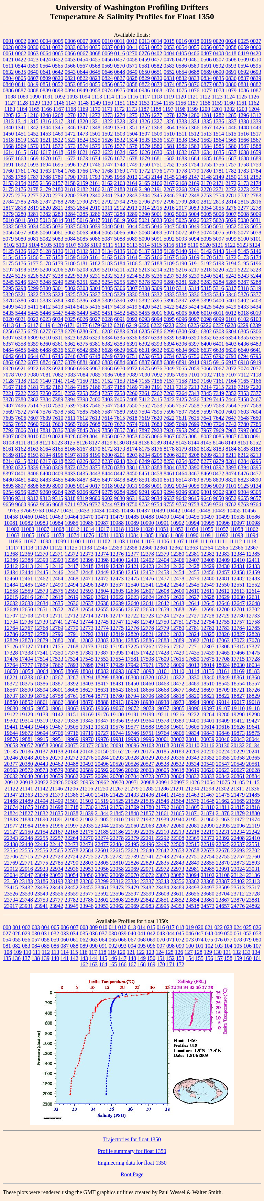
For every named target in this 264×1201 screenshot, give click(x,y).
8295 (255, 461)
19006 (207, 702)
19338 (71, 721)
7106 (218, 375)
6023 (45, 319)
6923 (45, 368)
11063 (12, 535)
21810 (207, 807)
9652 (231, 498)
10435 (113, 510)
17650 (192, 659)
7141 (57, 381)
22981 (192, 869)
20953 (87, 782)
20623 (223, 770)
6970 (119, 368)
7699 (193, 424)
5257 (132, 282)
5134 (107, 251)
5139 (169, 251)
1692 (20, 165)
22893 (253, 863)
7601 (231, 412)
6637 (206, 350)
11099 (59, 541)
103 (218, 946)
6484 (8, 350)
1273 (107, 115)
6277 (45, 331)
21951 (192, 819)
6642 (8, 356)
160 (247, 958)
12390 (41, 560)
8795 (206, 480)
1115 (121, 97)
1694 (45, 165)
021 (209, 927)
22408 (238, 838)
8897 (20, 486)
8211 (231, 455)
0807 (33, 78)
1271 (82, 115)
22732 (117, 856)
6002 (169, 313)
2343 (132, 195)
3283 (57, 214)
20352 (207, 758)
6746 (70, 356)
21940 (177, 819)
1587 (243, 146)
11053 (177, 529)
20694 (102, 776)
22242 (253, 832)
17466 (238, 653)
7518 (45, 405)
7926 (169, 430)
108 (8, 952)
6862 (8, 362)
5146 (255, 251)
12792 (87, 634)
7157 (169, 381)
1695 (57, 165)
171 (170, 964)
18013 (192, 665)
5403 (255, 300)
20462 (56, 764)
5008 (243, 214)
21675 (26, 807)
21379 (56, 795)
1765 (70, 171)
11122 (56, 548)
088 (74, 946)
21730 (87, 807)
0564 (45, 66)
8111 (20, 443)
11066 (42, 535)
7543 (82, 405)
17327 (253, 646)
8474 (231, 473)
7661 (45, 424)
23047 (26, 875)
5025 (181, 220)
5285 (231, 282)
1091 (47, 97)
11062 (251, 529)
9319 (82, 498)
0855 (94, 84)
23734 (11, 900)
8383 (156, 467)
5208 (82, 270)
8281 (231, 461)
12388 (26, 560)
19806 (177, 733)
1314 (20, 121)
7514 (33, 405)
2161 (94, 183)
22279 (132, 838)
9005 (70, 486)
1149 (95, 103)
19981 (117, 739)
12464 (56, 578)
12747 (117, 622)
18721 (238, 690)
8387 (181, 467)
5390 (119, 300)
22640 (147, 850)
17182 (102, 646)
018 (180, 927)
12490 (56, 585)
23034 (11, 875)
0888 (33, 90)
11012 (72, 529)
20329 (147, 758)
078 (238, 940)
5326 (82, 294)
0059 (243, 47)
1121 (192, 97)
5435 (8, 313)
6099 (218, 319)
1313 (8, 121)
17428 (162, 653)
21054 (208, 782)
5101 (255, 239)
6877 (57, 362)
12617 (41, 597)
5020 (132, 220)
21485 (253, 795)
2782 (243, 195)
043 (161, 933)
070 (161, 940)
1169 (82, 109)
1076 (193, 90)
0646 (107, 72)
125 (169, 952)
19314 (26, 721)
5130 (57, 251)
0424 (45, 59)
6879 (70, 362)
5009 (255, 214)
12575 (56, 591)
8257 (193, 461)
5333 (169, 294)
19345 (87, 721)
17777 (26, 665)
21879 (238, 813)
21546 (162, 801)
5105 (46, 245)
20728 (162, 776)
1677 (119, 158)
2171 (218, 183)
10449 (219, 510)
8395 (255, 467)
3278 (255, 208)
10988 (117, 523)
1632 (181, 152)
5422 (169, 307)
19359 (132, 721)
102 (209, 946)
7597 (181, 412)
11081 (102, 535)
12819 (117, 634)
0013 (144, 41)
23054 (71, 875)
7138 (20, 381)
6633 (169, 350)
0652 (169, 72)
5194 (231, 263)
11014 (87, 529)
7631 (181, 418)
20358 (238, 758)
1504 (132, 134)
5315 (206, 288)
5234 (132, 276)
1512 (193, 134)
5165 (144, 257)
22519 (207, 844)
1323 (119, 121)
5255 (119, 282)
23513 (238, 887)
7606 (20, 418)
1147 (71, 103)
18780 (117, 696)
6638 (218, 350)
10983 (41, 523)
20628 (253, 770)
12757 (238, 622)
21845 (117, 813)
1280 (193, 115)
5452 (119, 313)
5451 (107, 313)
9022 (119, 486)
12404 (162, 560)
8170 (94, 449)
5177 (33, 263)
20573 (41, 770)
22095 (223, 826)
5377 (255, 294)
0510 (255, 59)
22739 (132, 856)
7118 (255, 375)
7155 (144, 381)
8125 (69, 443)
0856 (107, 84)
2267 (169, 189)
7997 (243, 430)
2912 (119, 208)
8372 (70, 467)
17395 (117, 653)
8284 (243, 461)
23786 (87, 900)
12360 (146, 548)
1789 (57, 177)
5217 (193, 270)
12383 (223, 554)
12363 (191, 548)
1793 (94, 177)
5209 (94, 270)
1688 (243, 158)
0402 (156, 53)
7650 (255, 418)
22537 (238, 844)
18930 (147, 702)
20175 (147, 751)
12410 (238, 560)
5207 (70, 270)
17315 (238, 646)
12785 (253, 628)
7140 (45, 381)
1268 (57, 115)
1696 (70, 165)
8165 (57, 449)
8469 (206, 473)
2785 (20, 202)
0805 (20, 78)
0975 (119, 90)
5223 (255, 270)
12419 (102, 566)
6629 (119, 350)
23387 (223, 881)
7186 (94, 387)
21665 (238, 801)
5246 (20, 282)
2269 (193, 189)
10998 (253, 523)
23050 (56, 875)
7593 (132, 412)
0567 (82, 66)
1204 (254, 109)
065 (113, 940)
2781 (231, 195)
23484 (162, 887)
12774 (102, 628)
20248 (26, 758)
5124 (254, 245)
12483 (253, 578)
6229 (243, 325)
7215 (218, 387)
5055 (255, 226)
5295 (8, 288)
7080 (33, 375)
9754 (156, 504)
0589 (193, 66)
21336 (253, 789)
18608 (71, 690)
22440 (26, 844)
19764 (162, 733)
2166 (156, 183)
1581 (169, 146)
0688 (193, 72)
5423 (181, 307)
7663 (57, 424)
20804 (177, 776)
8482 (33, 480)
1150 (107, 103)
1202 (229, 109)
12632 (11, 603)
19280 (223, 714)
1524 (82, 140)
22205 (147, 832)
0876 (193, 84)
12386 (11, 560)
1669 (33, 158)
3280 (20, 214)
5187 (144, 263)
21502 (87, 801)
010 (103, 927)
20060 (57, 745)
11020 (147, 529)
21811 (222, 807)
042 (151, 933)
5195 (243, 263)
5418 (119, 307)
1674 (94, 158)
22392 (223, 838)
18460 (147, 683)
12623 (132, 597)
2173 (243, 183)
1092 (59, 97)
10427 (52, 510)
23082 (177, 875)
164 (103, 964)
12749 (147, 622)
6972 (132, 368)
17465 (223, 653)
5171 (218, 257)
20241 (253, 751)
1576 (107, 146)
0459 (144, 59)
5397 (181, 300)
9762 (231, 504)
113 (55, 952)
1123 (217, 97)
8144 (193, 443)
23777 (56, 900)
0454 (82, 59)
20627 (238, 770)
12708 (26, 616)
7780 (243, 424)
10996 (223, 523)
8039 (82, 436)
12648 (253, 603)
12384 (238, 554)
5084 (70, 239)
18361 (238, 677)
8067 (169, 436)
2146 (181, 177)
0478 (169, 59)
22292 (162, 838)
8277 (206, 461)
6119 (45, 325)
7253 (82, 393)
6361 (57, 344)
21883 (11, 819)
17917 (102, 665)
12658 (147, 609)
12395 (71, 560)
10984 (56, 523)
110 (27, 952)
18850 (11, 702)
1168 (70, 109)
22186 (117, 832)
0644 (82, 72)
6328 (82, 337)
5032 (8, 226)
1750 (144, 165)
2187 (107, 189)
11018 (117, 529)
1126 (253, 97)
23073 (162, 875)
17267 (177, 646)
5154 (8, 257)
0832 (181, 78)
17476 (11, 659)
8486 (70, 480)
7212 (181, 387)
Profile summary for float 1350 (132, 1151)
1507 (144, 134)
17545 (87, 659)
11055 (206, 529)
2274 (255, 189)
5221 (231, 270)
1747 (107, 165)
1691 (8, 165)
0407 (206, 53)
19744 (117, 733)
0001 (8, 41)
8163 (33, 449)
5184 (119, 263)
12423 (147, 566)
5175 (8, 263)
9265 (70, 492)
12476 (147, 578)
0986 (144, 90)
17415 (132, 653)
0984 (132, 90)
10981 (11, 523)
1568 (8, 146)
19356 (117, 721)
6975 (144, 368)
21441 (162, 795)
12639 (117, 603)
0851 (45, 84)
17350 (56, 653)
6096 (181, 319)
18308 (132, 677)
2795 (132, 202)
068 (142, 940)
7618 (132, 418)
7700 (206, 424)
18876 (87, 702)
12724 (162, 616)
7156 (156, 381)
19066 (102, 708)
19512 (87, 727)
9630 (119, 498)
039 (122, 933)
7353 (243, 393)
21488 (11, 801)
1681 (156, 158)
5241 (218, 276)
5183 (107, 263)
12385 (253, 554)
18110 (177, 671)
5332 (156, 294)
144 (93, 958)
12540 (132, 585)
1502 (107, 134)
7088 (119, 375)
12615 (11, 597)
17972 (162, 665)
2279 (57, 195)
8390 (193, 467)
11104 (133, 541)
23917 (11, 906)
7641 (206, 418)
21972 (238, 819)
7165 (243, 381)
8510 (156, 480)
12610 (192, 591)
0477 (156, 59)
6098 (206, 319)
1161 (241, 103)
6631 (144, 350)
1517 (255, 134)
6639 (231, 350)
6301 (193, 331)
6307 (8, 337)
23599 (147, 894)
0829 (144, 78)
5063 (82, 232)
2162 (107, 183)
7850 (107, 430)
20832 (192, 776)
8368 (45, 467)
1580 (156, 146)
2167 (169, 183)
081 (7, 946)
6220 (144, 325)
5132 (82, 251)
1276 (144, 115)
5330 (132, 294)
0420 (255, 53)
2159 (82, 183)
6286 (156, 331)
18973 (177, 702)
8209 (206, 455)
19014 (223, 702)
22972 (162, 869)
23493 (192, 887)
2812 (206, 202)
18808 (162, 696)
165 (113, 964)
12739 (41, 622)
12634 (41, 603)
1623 (107, 152)
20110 (192, 745)
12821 (147, 634)
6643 (20, 356)
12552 (253, 585)
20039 (207, 739)
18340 (207, 677)
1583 (193, 146)
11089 (177, 535)
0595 (255, 66)
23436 (41, 887)
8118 (33, 443)
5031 (255, 220)
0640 (33, 72)
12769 (56, 628)
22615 (117, 850)
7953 (181, 430)
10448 (203, 510)
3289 (132, 214)
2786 (33, 202)
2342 (119, 195)
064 (103, 940)
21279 (132, 789)
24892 (253, 906)
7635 (193, 418)
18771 (102, 696)
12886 (147, 640)
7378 (8, 399)
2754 (218, 195)
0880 (231, 84)
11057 (221, 529)
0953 (94, 90)
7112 (243, 375)
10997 (238, 523)
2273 (243, 189)
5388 (94, 300)
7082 (58, 375)
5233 (119, 276)
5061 (57, 232)
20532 (177, 764)
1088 (10, 97)
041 (142, 933)
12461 (26, 578)
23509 (223, 887)
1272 (94, 115)
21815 (238, 807)
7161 (218, 381)
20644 (41, 776)
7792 (8, 430)
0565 (57, 66)
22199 (132, 832)
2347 (181, 195)
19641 (253, 727)
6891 (181, 362)
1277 (156, 115)
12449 (102, 572)
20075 (72, 745)
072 (180, 940)
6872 (20, 362)
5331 (144, 294)
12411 (253, 560)
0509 (243, 59)
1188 (156, 109)
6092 (132, 319)
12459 (253, 572)
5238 (181, 276)
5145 (243, 251)
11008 (57, 529)
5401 (231, 300)
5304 (94, 288)
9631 (132, 498)
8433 (70, 473)
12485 (26, 585)
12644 (192, 603)
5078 (255, 232)
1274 (119, 115)
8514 (181, 480)
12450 (117, 572)
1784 (255, 171)
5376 (243, 294)
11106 (162, 541)
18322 (177, 677)
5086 (94, 239)
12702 (253, 609)
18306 (117, 677)
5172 (231, 257)
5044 (132, 226)
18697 (207, 690)
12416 (56, 566)
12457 (223, 572)
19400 (192, 721)
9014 (82, 486)
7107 (231, 375)
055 (16, 940)
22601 (102, 850)
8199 (94, 455)
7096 (181, 375)
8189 (8, 455)
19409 (223, 721)
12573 (41, 591)
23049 (41, 875)
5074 (206, 232)
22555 (26, 850)
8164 (45, 449)
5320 (8, 294)
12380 (177, 554)
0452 (57, 59)
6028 (107, 319)
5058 (33, 232)
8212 (243, 455)
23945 (71, 906)
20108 (162, 745)
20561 (253, 764)
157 (218, 958)
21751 (102, 807)
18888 (102, 702)
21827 (26, 813)
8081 (193, 436)
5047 (169, 226)
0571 (132, 66)
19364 (147, 721)
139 (45, 958)
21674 (11, 807)
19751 (147, 733)
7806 (20, 430)
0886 (8, 90)
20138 (56, 751)
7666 (82, 424)
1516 (243, 134)
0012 (132, 41)
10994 (192, 523)
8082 (206, 436)
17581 (132, 659)
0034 (82, 47)
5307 (132, 288)
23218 (71, 881)
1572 (57, 146)
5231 (94, 276)
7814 (33, 430)
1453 (45, 134)
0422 (20, 59)
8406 (33, 473)
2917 (181, 208)
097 (161, 946)
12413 (26, 566)
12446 (56, 572)
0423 (33, 59)
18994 (192, 702)
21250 (101, 789)
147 (122, 958)
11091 (206, 535)
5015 (70, 220)
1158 (205, 103)
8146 (218, 443)
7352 (231, 393)
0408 (218, 53)
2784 (8, 202)
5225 (20, 276)
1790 (70, 177)
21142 (41, 789)
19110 (238, 708)
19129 (26, 714)
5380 (20, 300)
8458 (156, 473)
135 (7, 958)
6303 (218, 331)
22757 (238, 856)
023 (228, 927)
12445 (41, 572)
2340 (94, 195)
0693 (255, 72)
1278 (169, 115)
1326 (144, 121)
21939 (162, 819)
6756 (193, 356)
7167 (8, 387)
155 (199, 958)
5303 (82, 288)
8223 (70, 461)
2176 (20, 189)
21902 (87, 819)
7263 (169, 393)
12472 (102, 578)
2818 (20, 208)
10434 (97, 510)
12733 (253, 616)
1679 (144, 158)
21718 (71, 807)
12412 (11, 566)
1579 (144, 146)
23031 (253, 869)
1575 (94, 146)
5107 (71, 245)
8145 (205, 443)
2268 (181, 189)
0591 (206, 66)
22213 (177, 832)
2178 (33, 189)
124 (160, 952)
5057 (20, 232)
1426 (218, 127)
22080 (177, 826)
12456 (207, 572)
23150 (11, 881)
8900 (57, 486)
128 (198, 952)
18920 (132, 702)
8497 (107, 480)
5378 (8, 300)
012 (122, 927)
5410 (20, 307)
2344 (144, 195)
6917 (231, 362)
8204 (144, 455)
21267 (116, 789)
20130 (222, 745)
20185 (162, 751)
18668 (162, 690)
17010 (207, 640)
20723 (147, 776)
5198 (20, 270)
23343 (162, 881)
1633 (193, 152)
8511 (169, 480)
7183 (57, 387)
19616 (223, 727)
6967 (94, 368)
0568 (94, 66)
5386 (82, 300)
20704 (132, 776)
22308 (177, 838)
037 (103, 933)
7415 (156, 399)
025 (247, 927)
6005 (181, 313)
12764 (11, 628)
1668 (20, 158)
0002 (20, 41)
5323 (45, 294)
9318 (70, 498)
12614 (253, 591)
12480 (207, 578)
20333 (162, 758)
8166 (70, 449)
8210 (218, 455)
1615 (20, 152)
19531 (102, 727)
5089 (132, 239)
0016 (181, 41)
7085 (95, 375)
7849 (94, 430)
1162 (253, 103)
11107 (177, 541)
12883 (102, 640)
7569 (8, 412)
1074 (169, 90)
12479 (192, 578)
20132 (237, 745)
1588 (255, 146)
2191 (156, 189)
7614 (107, 418)
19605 (192, 727)
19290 (238, 714)
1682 (169, 158)
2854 (82, 208)
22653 (177, 850)
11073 (57, 535)
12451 (132, 572)
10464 (71, 517)
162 (84, 964)
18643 (117, 690)
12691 (192, 609)
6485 (20, 350)
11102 (103, 541)
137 (26, 958)
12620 (87, 597)
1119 (168, 97)
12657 (132, 609)
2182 (82, 189)
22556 (41, 850)
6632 (156, 350)
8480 (8, 480)
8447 (119, 473)
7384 (45, 399)
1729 (82, 165)
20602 (132, 770)
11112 (235, 541)
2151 (243, 177)
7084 (82, 375)
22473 (71, 844)
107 (257, 946)
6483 (255, 344)
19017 (238, 702)
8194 (45, 455)
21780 (147, 807)
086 (55, 946)
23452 (71, 887)
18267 (56, 677)
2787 (45, 202)
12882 (87, 640)
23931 (26, 906)
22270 (87, 838)
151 (161, 958)
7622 (169, 418)
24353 (177, 906)
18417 (102, 683)
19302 (11, 721)
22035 (87, 826)
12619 (71, 597)
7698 (181, 424)
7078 (8, 375)
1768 (107, 171)
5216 (181, 270)
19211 (162, 714)
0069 (107, 53)
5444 (20, 313)
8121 (45, 443)
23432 (26, 887)
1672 (70, 158)
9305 (255, 492)
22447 (56, 844)
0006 (70, 41)
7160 (206, 381)
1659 (255, 152)
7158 (181, 381)
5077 (243, 232)
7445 (218, 399)
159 (238, 958)
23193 (56, 881)
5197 (8, 270)
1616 (33, 152)
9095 (193, 486)
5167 (169, 257)
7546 (94, 405)
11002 (12, 529)
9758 (193, 504)
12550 (223, 585)
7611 (70, 418)
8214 (8, 461)
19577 (132, 727)
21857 (147, 813)
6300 (181, 331)
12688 (177, 609)
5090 (144, 239)
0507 (218, 59)
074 (199, 940)
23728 (253, 894)
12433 (253, 566)
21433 (132, 795)
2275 (8, 195)
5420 (144, 307)
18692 (192, 690)
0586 (181, 66)
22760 (253, 856)
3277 (243, 208)
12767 (26, 628)
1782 (231, 171)
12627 (192, 597)
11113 (249, 541)
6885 (132, 362)
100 (190, 946)
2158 (70, 183)
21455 (177, 795)
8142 (168, 443)
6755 (181, 356)
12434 (11, 572)
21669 (253, 801)
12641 (147, 603)
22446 (41, 844)
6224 (181, 325)
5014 (57, 220)
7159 (193, 381)
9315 (57, 498)
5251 (82, 282)
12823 (177, 634)
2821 (57, 208)
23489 (177, 887)
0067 (82, 53)
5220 (218, 270)
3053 (193, 208)
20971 (132, 782)
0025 (243, 41)
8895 (8, 486)
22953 (87, 869)
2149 (218, 177)
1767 (94, 171)
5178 (45, 263)
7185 (82, 387)
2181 (70, 189)
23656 (192, 894)
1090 (35, 97)
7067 (218, 368)
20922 (41, 782)
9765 (13, 510)
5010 (8, 220)
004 (45, 927)
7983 (231, 430)
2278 (45, 195)
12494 (71, 585)
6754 (169, 356)
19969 (71, 739)
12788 (41, 634)
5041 (119, 226)
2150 (231, 177)
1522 (57, 140)
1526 (107, 140)
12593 (87, 591)
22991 (223, 869)
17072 (238, 640)
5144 (231, 251)
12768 (41, 628)
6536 (57, 350)
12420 (117, 566)
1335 (206, 121)
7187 (107, 387)
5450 (94, 313)
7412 (144, 399)
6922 (33, 368)
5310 (169, 288)
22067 (162, 826)
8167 (82, 449)
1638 (243, 152)
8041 (94, 436)
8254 (181, 461)
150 (151, 958)
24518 (192, 906)
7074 (243, 368)
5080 (20, 239)
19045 (26, 708)
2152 (255, 177)
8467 (193, 473)
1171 (107, 109)
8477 (255, 473)
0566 (70, 66)
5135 (119, 251)
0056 (206, 47)
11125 (70, 548)
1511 (181, 134)
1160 (229, 103)
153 (180, 958)
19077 (162, 708)
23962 (117, 906)
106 (247, 946)
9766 (26, 510)
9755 (169, 504)
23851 (162, 900)
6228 (230, 325)
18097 (132, 671)
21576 (192, 801)
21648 (207, 801)
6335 (119, 337)
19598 (162, 727)
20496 (102, 764)
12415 (41, 566)
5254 (107, 282)
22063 (147, 826)
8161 (8, 449)
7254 (94, 393)
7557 (181, 405)
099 (180, 946)
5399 (206, 300)
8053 (132, 436)
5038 (82, 226)
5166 (156, 257)
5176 (20, 263)
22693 (238, 850)
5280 (169, 282)
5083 (57, 239)
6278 (57, 331)
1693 (33, 165)
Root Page (132, 1174)
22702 (253, 850)
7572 (20, 412)
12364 (206, 548)
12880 (56, 640)
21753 (117, 807)
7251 (57, 393)
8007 (8, 436)
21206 (71, 789)
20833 (207, 776)
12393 (56, 560)
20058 (41, 745)
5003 (181, 214)
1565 (231, 140)
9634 (156, 498)
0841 (20, 84)
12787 (26, 634)
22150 (26, 832)
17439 (207, 653)
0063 (33, 53)
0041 (132, 47)
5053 (243, 226)
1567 (255, 140)
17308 (223, 646)
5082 (45, 239)
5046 (156, 226)
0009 (94, 41)
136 (16, 958)
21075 (223, 782)
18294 (87, 677)
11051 (161, 529)
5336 (193, 294)
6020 (8, 319)
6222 (156, 325)
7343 (193, 393)
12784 (238, 628)
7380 (20, 399)
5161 (94, 257)
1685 (206, 158)
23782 (71, 900)
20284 (102, 758)
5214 (156, 270)
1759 (255, 165)
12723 (147, 616)
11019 (132, 529)
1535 (144, 140)
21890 (41, 819)
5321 (20, 294)
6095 (169, 319)
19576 (117, 727)
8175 (144, 449)
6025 (70, 319)
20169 (132, 751)
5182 (94, 263)
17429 (177, 653)
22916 (26, 869)
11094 (251, 535)
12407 (192, 560)
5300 (45, 288)
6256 (8, 331)
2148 (206, 177)
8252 (156, 461)
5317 (231, 288)
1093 (72, 97)
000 (7, 927)
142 (74, 958)
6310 (45, 337)
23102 (207, 875)
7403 (107, 399)
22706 (11, 856)
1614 (8, 152)
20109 (178, 745)
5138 (156, 251)
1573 (70, 146)
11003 (27, 529)
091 (103, 946)
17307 (207, 646)
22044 (102, 826)
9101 (231, 486)
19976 (102, 739)
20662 (71, 776)
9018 (107, 486)
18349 (223, 677)
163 (93, 964)
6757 (206, 356)
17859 (41, 665)
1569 (20, 146)
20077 (87, 745)
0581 (144, 66)
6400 (206, 344)
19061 (57, 708)
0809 (45, 78)
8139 (156, 443)
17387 (102, 653)
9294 (169, 492)
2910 (94, 208)
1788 (45, 177)
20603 (147, 770)
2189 (132, 189)
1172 (119, 109)
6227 (218, 325)
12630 (238, 597)
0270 (132, 53)
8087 (231, 436)
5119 (193, 245)
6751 (132, 356)
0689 (206, 72)
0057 (218, 47)
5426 (218, 307)
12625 (162, 597)
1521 (45, 140)
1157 (192, 103)
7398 (82, 399)
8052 (119, 436)
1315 (33, 121)
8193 (33, 455)
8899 (45, 486)
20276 (87, 758)
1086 (243, 90)
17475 (253, 653)
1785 (8, 177)
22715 (26, 856)
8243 (119, 461)
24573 (207, 906)
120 (121, 952)
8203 (132, 455)
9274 (94, 492)
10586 (253, 517)
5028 (218, 220)
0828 (132, 78)
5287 (243, 282)
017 (170, 927)
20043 (238, 739)
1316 (45, 121)
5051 (218, 226)
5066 (119, 232)
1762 (33, 171)
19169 (87, 714)
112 (46, 952)
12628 (207, 597)
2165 (144, 183)
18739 (26, 696)
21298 (207, 789)
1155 (168, 103)
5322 (33, 294)
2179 (45, 189)
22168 (71, 832)
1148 (83, 103)
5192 (206, 263)
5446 (45, 313)
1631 (169, 152)
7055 (181, 368)
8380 (119, 467)
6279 (70, 331)
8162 (20, 449)
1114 (108, 97)
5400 (218, 300)
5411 (33, 307)
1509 (156, 134)
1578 (132, 146)
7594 (144, 412)
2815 (243, 202)
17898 (87, 665)
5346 (231, 294)
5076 (231, 232)
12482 (238, 578)
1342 (33, 127)
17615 (177, 659)
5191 (193, 263)
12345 (100, 548)
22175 (87, 832)
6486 (33, 350)
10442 (173, 510)
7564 (231, 405)
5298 (20, 288)
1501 (94, 134)
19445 (41, 727)
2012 (132, 177)
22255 (41, 838)
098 (170, 946)
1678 (132, 158)
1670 (45, 158)
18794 (132, 696)
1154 (156, 103)
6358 (20, 344)
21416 (102, 795)
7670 (107, 424)
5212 (132, 270)
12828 (253, 634)
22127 (11, 832)
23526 (11, 894)
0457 (119, 59)
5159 (70, 257)
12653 (71, 609)
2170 (206, 183)
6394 (169, 344)
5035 (45, 226)
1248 (45, 115)
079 (247, 940)
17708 (223, 659)
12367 (251, 548)
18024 (223, 665)
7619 (144, 418)
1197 (168, 109)
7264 (181, 393)
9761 (218, 504)
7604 (255, 412)
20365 (253, 758)
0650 (144, 72)
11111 (221, 541)
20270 (56, 758)
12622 (117, 597)
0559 (33, 66)
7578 (57, 412)
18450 (132, 683)
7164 (231, 381)
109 (17, 952)
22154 (41, 832)
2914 (144, 208)
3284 (70, 214)
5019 (119, 220)
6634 (181, 350)
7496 (20, 405)
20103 (147, 745)
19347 (102, 721)
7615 (119, 418)
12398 (102, 560)
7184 (70, 387)
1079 (231, 90)
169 (151, 964)
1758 (243, 165)
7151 (94, 381)
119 (112, 952)
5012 (33, 220)
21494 (41, 801)
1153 (144, 103)
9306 (8, 498)
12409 (223, 560)
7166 (255, 381)
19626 (238, 727)
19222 (192, 714)
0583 (169, 66)
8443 (94, 473)
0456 (107, 59)
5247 (33, 282)
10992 (177, 523)
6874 (45, 362)
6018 (243, 313)
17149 (41, 646)
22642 (162, 850)
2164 (132, 183)
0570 (119, 66)
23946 (87, 906)
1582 (181, 146)
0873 (156, 84)
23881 (253, 900)
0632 (8, 72)
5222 (243, 270)
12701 (238, 609)
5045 (144, 226)
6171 (69, 325)
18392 (71, 683)
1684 (193, 158)
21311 (237, 789)
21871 (192, 813)
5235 (144, 276)
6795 (255, 356)
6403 (231, 344)
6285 (144, 331)
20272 (71, 758)
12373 (87, 554)
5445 (33, 313)
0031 (45, 47)
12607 (147, 591)
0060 (255, 47)
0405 (181, 53)
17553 (102, 659)
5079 (8, 239)
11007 (42, 529)
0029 (20, 47)
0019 (206, 41)
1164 (21, 109)
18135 (207, 671)
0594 (243, 66)
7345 (206, 393)
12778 (147, 628)
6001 (156, 313)
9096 (206, 486)
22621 (132, 850)
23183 (26, 881)
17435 (192, 653)
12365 (221, 548)
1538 (181, 140)
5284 (218, 282)
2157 (57, 183)
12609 (177, 591)
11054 (191, 529)
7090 (144, 375)
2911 (107, 208)
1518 (8, 140)
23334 (132, 881)
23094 (192, 875)
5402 (243, 300)
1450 (8, 134)
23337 (147, 881)
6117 (33, 325)
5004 (193, 214)
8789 (193, 480)
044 (170, 933)
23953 (102, 906)
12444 (26, 572)
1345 (57, 127)
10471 (102, 517)
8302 (8, 467)
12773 (87, 628)
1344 (45, 127)
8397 (8, 473)
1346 (70, 127)
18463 (162, 683)
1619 (70, 152)
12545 (192, 585)
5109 (95, 245)
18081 (87, 671)
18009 (177, 665)
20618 (177, 770)
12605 (117, 591)
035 (84, 933)
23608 (162, 894)
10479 (117, 517)
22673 (207, 850)
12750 (162, 622)
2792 (107, 202)
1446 (231, 127)
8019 (45, 436)
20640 (26, 776)
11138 (85, 548)
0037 (107, 47)
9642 (181, 498)
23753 (41, 900)
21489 (26, 801)
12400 (117, 560)
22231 (223, 832)
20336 (177, 758)
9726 (82, 504)
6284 (132, 331)
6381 (94, 344)
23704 (223, 894)
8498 (119, 480)
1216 (33, 115)
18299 (102, 677)
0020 (218, 41)
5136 (132, 251)
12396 (87, 560)
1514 (218, 134)
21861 (162, 813)
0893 (57, 90)
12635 (56, 603)
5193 (218, 263)
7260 (132, 393)
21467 (207, 795)
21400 (87, 795)
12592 (71, 591)
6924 (57, 368)
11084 (132, 535)
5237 (169, 276)
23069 (117, 875)
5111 (108, 245)
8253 (169, 461)
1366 (193, 127)
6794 (243, 356)
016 (161, 927)
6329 (94, 337)
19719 (87, 733)
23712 (238, 894)
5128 (45, 251)
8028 (70, 436)
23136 (253, 875)
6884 (119, 362)
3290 (144, 214)
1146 (59, 103)
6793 (231, 356)
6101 (231, 319)
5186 (132, 263)
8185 (243, 449)
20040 (223, 739)
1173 (131, 109)
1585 (218, 146)
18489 (192, 683)
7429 (206, 399)
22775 (41, 863)
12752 (192, 622)
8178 (169, 449)
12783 (223, 628)
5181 (82, 263)
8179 (181, 449)
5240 (206, 276)
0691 (231, 72)
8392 (218, 467)
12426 (177, 566)
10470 (87, 517)
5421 (156, 307)
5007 (231, 214)
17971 (147, 665)
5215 (169, 270)
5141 (193, 251)
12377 (132, 554)
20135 (11, 751)
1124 (229, 97)
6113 (8, 325)
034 (74, 933)
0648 (119, 72)
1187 (143, 109)
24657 (223, 906)
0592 (218, 66)
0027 (255, 41)
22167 (56, 832)
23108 (223, 875)
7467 (255, 399)
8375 (94, 467)
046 (190, 933)
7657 (20, 424)
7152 (107, 381)
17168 (71, 646)
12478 (177, 578)
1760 (8, 171)
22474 (87, 844)
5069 (156, 232)
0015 (169, 41)
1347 (82, 127)
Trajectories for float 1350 (132, 1139)
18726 (253, 690)
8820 (231, 480)
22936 (71, 869)
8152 (255, 443)
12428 (192, 566)
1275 (132, 115)
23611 (177, 894)
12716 (102, 616)
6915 (206, 362)
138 (36, 958)
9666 (45, 504)
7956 (193, 430)
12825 (207, 634)
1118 (156, 97)
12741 (56, 622)
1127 (10, 103)
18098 (147, 671)
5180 (70, 263)
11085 (147, 535)
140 (55, 958)
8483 (45, 480)
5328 (107, 294)
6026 (82, 319)
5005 (206, 214)
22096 (238, 826)
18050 (11, 671)
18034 (253, 665)
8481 (20, 480)
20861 (238, 776)
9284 (119, 492)
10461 (41, 517)
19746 (132, 733)
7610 (57, 418)
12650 (26, 609)
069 (151, 940)
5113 (132, 245)
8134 (131, 443)
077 (228, 940)
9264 (57, 492)
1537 (169, 140)
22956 (102, 869)
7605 (8, 418)
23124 (238, 875)
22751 (192, 856)
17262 (147, 646)
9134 (255, 486)
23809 (132, 900)
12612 (223, 591)
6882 (94, 362)
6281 (94, 331)
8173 (119, 449)
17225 (132, 646)
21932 (147, 819)
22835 (162, 863)
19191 (132, 714)
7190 (144, 387)
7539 (70, 405)
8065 (144, 436)
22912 (11, 869)
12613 (238, 591)
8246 (132, 461)
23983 (147, 906)
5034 (33, 226)
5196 (255, 263)
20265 (41, 758)
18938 (162, 702)
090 (93, 946)
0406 (193, 53)
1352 (144, 127)
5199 (33, 270)
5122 (229, 245)
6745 (57, 356)
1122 (205, 97)
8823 (243, 480)
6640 (243, 350)
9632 (144, 498)
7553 (156, 405)
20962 (102, 782)
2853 (70, 208)
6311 (57, 337)
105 (238, 946)
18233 (26, 677)
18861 (41, 702)
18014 (207, 665)
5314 (193, 288)
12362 (176, 548)
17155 (56, 646)
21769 (132, 807)
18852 (26, 702)
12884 (117, 640)
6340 (181, 337)
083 (26, 946)
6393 (156, 344)
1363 (156, 127)
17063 (223, 640)
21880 (253, 813)
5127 (33, 251)
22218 (192, 832)
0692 (243, 72)
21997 (71, 826)
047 (199, 933)
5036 (57, 226)
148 (132, 958)
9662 (33, 504)
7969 (218, 430)
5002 (169, 214)
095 (142, 946)
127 (189, 952)
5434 (255, 307)
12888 (162, 640)
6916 (218, 362)
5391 (132, 300)
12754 (207, 622)
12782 (207, 628)
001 (16, 927)
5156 (33, 257)
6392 (144, 344)
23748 (26, 900)
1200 (204, 109)
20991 (162, 782)
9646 (206, 498)
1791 (82, 177)
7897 (144, 430)
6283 (119, 331)
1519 (20, 140)
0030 (33, 47)
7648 (243, 418)
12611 (207, 591)
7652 (8, 424)
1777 (169, 171)
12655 (102, 609)
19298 (253, 714)
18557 (253, 683)
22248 (26, 838)
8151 (243, 443)
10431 (67, 510)
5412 (45, 307)
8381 (132, 467)
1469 (57, 134)
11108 (192, 541)
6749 (107, 356)
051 (238, 933)
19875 (253, 733)
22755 (223, 856)
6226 (205, 325)
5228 (57, 276)
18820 (192, 696)
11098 (44, 541)
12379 (162, 554)
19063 (72, 708)
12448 (87, 572)
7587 (107, 412)
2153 (8, 183)
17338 (26, 653)
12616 (26, 597)
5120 (205, 245)
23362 (192, 881)
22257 (56, 838)
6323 (70, 337)
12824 (192, 634)
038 (113, 933)
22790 (71, 863)
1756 (218, 165)
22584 (87, 850)
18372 (11, 683)
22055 (117, 826)
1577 (119, 146)
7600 (218, 412)
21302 (222, 789)
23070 (132, 875)
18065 (57, 671)
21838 (71, 813)
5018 (107, 220)
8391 (206, 467)
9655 (243, 498)
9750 (132, 504)
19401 (207, 721)
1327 (156, 121)
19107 (223, 708)
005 (55, 927)
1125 (241, 97)
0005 (57, 41)
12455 (192, 572)
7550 (132, 405)
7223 (33, 393)
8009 (20, 436)
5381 (33, 300)
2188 (119, 189)
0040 (119, 47)
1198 (180, 109)
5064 (94, 232)
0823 (94, 78)
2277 (33, 195)
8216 (33, 461)
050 (228, 933)
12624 (147, 597)
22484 (117, 844)
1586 (231, 146)
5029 (231, 220)
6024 (57, 319)
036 (93, 933)
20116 (207, 745)
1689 (255, 158)
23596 (117, 894)
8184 (231, 449)
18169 (237, 671)
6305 (243, 331)
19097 (208, 708)
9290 (132, 492)
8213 (255, 455)
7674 (132, 424)
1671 (57, 158)
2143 (144, 177)
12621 (102, 597)
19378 (162, 721)
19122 (11, 714)
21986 (41, 826)
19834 (192, 733)
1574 (82, 146)
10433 (82, 510)
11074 (72, 535)
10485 (132, 517)
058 (45, 940)
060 (64, 940)
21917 (132, 819)
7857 (119, 430)
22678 (223, 850)
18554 (238, 683)
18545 (223, 683)
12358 (131, 548)
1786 (20, 177)
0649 (132, 72)
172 (180, 964)
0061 (8, 53)
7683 (156, 424)
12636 (71, 603)
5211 (119, 270)
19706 (56, 733)
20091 (117, 745)
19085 (178, 708)
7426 (193, 399)
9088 (144, 486)
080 (257, 940)
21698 (56, 807)
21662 (223, 801)
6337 (144, 337)
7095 (169, 375)
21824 (11, 813)
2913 (132, 208)
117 (93, 952)
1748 (119, 165)
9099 (218, 486)
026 (257, 927)
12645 (207, 603)
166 (122, 964)
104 (228, 946)
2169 (193, 183)
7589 (119, 412)
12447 (71, 572)
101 (199, 946)
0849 (33, 84)
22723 (56, 856)
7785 (255, 424)
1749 (132, 165)
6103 (255, 319)
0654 (181, 72)
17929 (117, 665)
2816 (255, 202)
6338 (156, 337)
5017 (94, 220)
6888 (156, 362)
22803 (87, 863)
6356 (255, 337)
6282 (107, 331)
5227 (45, 276)
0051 (144, 47)
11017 (102, 529)
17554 (117, 659)
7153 (119, 381)
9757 (181, 504)
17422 (147, 653)
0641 (45, 72)
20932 (72, 782)
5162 (107, 257)
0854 (82, 84)
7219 (243, 387)
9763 (243, 504)
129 (208, 952)
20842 (223, 776)
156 (209, 958)
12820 (132, 634)
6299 (169, 331)
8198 (82, 455)
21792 (162, 807)
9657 (255, 498)
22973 (177, 869)
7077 (255, 368)
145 (103, 958)
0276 (144, 53)
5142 (206, 251)
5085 (82, 239)
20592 (102, 770)
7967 (206, 430)
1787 (33, 177)
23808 (117, 900)
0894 (70, 90)
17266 (162, 646)
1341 (20, 127)
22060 (132, 826)
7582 (70, 412)
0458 (132, 59)
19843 (207, 733)
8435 (82, 473)
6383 (119, 344)
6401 (218, 344)
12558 (11, 591)
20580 (71, 770)
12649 (11, 609)
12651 (41, 609)
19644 (11, 733)
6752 (144, 356)
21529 (132, 801)
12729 (223, 616)
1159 (217, 103)
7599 (206, 412)
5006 (218, 214)
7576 (45, 412)
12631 (253, 597)
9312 (33, 498)
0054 (181, 47)
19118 (253, 708)
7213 (193, 387)
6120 (57, 325)
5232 (107, 276)
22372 (207, 838)
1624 (119, 152)
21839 (87, 813)
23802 (102, 900)
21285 (147, 789)
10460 (26, 517)
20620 (207, 770)
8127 (94, 443)
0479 (181, 59)
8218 (57, 461)
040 (132, 933)
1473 (82, 134)
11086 (161, 535)
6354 (231, 337)
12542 (162, 585)
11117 (12, 548)
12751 (177, 622)
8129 (106, 443)
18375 (26, 683)
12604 (102, 591)
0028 (8, 47)
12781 (192, 628)
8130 (119, 443)
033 (64, 933)
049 (218, 933)
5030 (243, 220)
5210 (107, 270)
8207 (181, 455)
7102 (206, 375)
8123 (57, 443)
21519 (102, 801)
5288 (255, 282)
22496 (147, 844)
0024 (231, 41)
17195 (117, 646)
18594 (41, 690)
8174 (132, 449)
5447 (57, 313)
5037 (70, 226)
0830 (156, 78)
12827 (238, 634)
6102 (243, 319)
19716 (71, 733)
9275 (107, 492)
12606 (132, 591)
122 (140, 952)
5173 (243, 257)
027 (7, 933)
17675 (207, 659)
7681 (144, 424)
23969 (132, 906)
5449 (82, 313)
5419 (132, 307)
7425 (181, 399)
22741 (147, 856)
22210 (162, 832)
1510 (169, 134)
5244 (255, 276)
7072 (231, 368)
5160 (82, 257)
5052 (231, 226)
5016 (82, 220)
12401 (132, 560)
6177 (82, 325)
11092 (221, 535)
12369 (26, 554)
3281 (33, 214)
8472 (218, 473)
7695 (169, 424)
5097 (218, 239)
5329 (119, 294)
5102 (9, 245)
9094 (181, 486)
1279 (181, 115)
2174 (255, 183)
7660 (33, 424)
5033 (20, 226)
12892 (192, 640)
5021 (144, 220)
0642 (57, 72)
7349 (218, 393)
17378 (71, 653)
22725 (87, 856)
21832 (41, 813)
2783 (255, 195)
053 (257, 933)
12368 (11, 554)
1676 (107, 158)
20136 (26, 751)
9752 (144, 504)
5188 (156, 263)
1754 (193, 165)
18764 (87, 696)
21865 (177, 813)
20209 (192, 751)
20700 (117, 776)
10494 (177, 517)
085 (45, 946)
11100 (74, 541)
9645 (193, 498)
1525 (94, 140)
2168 (181, 183)
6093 (144, 319)
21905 (102, 819)
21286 (162, 789)
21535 (147, 801)
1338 (243, 121)
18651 (132, 690)
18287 (71, 677)
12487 (41, 585)
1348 (94, 127)
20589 (87, 770)
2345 (156, 195)
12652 (56, 609)
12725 (177, 616)
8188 (255, 449)
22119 (253, 826)
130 (217, 952)
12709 (41, 616)
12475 (132, 578)
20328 (132, 758)
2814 (231, 202)
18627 (87, 690)
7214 (206, 387)
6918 (243, 362)
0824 (107, 78)
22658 (192, 850)
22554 (11, 850)
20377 (11, 764)
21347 (11, 795)
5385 (70, 300)
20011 (192, 739)
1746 (94, 165)
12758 (253, 622)
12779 (162, 628)
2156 (45, 183)
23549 (41, 894)
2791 (94, 202)
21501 (71, 801)
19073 (147, 708)
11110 (206, 541)
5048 (181, 226)
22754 (207, 856)
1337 (231, 121)
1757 (231, 165)
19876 (11, 739)
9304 (243, 492)
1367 (206, 127)
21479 (238, 795)
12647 (238, 603)
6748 (94, 356)
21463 (192, 795)
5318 (243, 288)
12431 (238, 566)
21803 (177, 807)
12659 (162, 609)
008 (84, 927)
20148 (87, 751)
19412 (238, 721)
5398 (193, 300)
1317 (57, 121)
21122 (11, 789)
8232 (94, 461)
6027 (94, 319)
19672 (26, 733)
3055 (218, 208)
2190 (144, 189)
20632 (11, 776)
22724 (71, 856)
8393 (231, 467)
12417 (71, 566)
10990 (147, 523)
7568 (255, 405)
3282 (45, 214)
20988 (147, 782)
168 (142, 964)
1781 (218, 171)
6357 (8, 344)
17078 (253, 640)
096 (151, 946)
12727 (192, 616)
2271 (218, 189)
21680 (41, 807)
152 (170, 958)
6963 (82, 368)
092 (113, 946)
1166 (46, 109)
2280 (70, 195)
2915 (156, 208)
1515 (231, 134)
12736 (26, 622)
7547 (107, 405)
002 (26, 927)
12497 (102, 585)
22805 (102, 863)
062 (84, 940)
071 (170, 940)
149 (142, 958)
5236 (156, 276)
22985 (207, 869)
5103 (21, 245)
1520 (33, 140)
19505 (71, 727)
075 (209, 940)
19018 (253, 702)
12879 (41, 640)
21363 (26, 795)
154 (190, 958)
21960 (207, 819)
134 (256, 952)
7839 (70, 430)
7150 (82, 381)
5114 (144, 245)
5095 (206, 239)
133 (246, 952)
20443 (41, 764)
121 (131, 952)
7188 (119, 387)
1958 (119, 177)
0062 (20, 53)
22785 (56, 863)
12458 (238, 572)
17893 (71, 665)
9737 (94, 504)
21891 (56, 819)
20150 (102, 751)
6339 (169, 337)
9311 (20, 498)
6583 (94, 350)
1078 (218, 90)
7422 (169, 399)
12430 (223, 566)
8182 (206, 449)
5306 (119, 288)
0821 (70, 78)
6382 (107, 344)
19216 (177, 714)
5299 (33, 288)
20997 (178, 782)
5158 (57, 257)
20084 (102, 745)
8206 (169, 455)
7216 (231, 387)
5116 (168, 245)
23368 (207, 881)
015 (151, 927)
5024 (169, 220)
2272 (231, 189)
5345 (218, 294)
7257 (107, 393)
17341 (41, 653)
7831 (45, 430)
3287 (107, 214)
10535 (238, 517)
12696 (207, 609)
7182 (45, 387)
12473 (117, 578)
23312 (117, 881)
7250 (45, 393)
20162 (117, 751)
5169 (193, 257)
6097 (193, 319)
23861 (207, 900)
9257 (33, 492)
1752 (169, 165)
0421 (8, 59)
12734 (11, 622)
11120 (41, 548)
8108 (8, 443)
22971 (147, 869)
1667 (8, 158)
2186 (94, 189)
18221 (11, 677)
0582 (156, 66)
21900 (71, 819)
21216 (86, 789)
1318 (70, 121)
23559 (71, 894)
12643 (177, 603)
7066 (206, 368)
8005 (255, 430)
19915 (41, 739)
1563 (206, 140)
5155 (20, 257)
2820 (45, 208)
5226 (33, 276)
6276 (33, 331)
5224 (8, 276)
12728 (207, 616)
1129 (34, 103)
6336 (132, 337)
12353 (115, 548)
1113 (96, 97)
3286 (94, 214)
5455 (144, 313)
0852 (57, 84)
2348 (193, 195)
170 (161, 964)
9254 (8, 492)
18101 (162, 671)
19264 (207, 714)
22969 (132, 869)
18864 (71, 702)
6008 (193, 313)
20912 (11, 782)
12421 (132, 566)
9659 (8, 504)
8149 (230, 443)
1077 (206, 90)
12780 (177, 628)
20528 (162, 764)
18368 (253, 677)
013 (132, 927)
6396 (181, 344)
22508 (177, 844)
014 (142, 927)
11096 (14, 541)
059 (55, 940)
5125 (8, 251)
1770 (132, 171)
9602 (107, 498)
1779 (193, 171)
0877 (206, 84)
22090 (207, 826)
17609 (162, 659)
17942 (132, 665)
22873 (238, 863)
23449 (56, 887)
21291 (177, 789)
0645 (94, 72)
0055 (193, 47)
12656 (117, 609)
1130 (46, 103)
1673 (82, 158)
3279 (8, 214)
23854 (192, 900)
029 (26, 933)
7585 (82, 412)
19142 (56, 714)
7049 (169, 368)
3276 (231, 208)
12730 (238, 616)
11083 (117, 535)
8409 (57, 473)
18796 (147, 696)
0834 (206, 78)
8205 (156, 455)
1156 (180, 103)
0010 (107, 41)
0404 (169, 53)
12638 (102, 603)
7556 (169, 405)
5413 (57, 307)
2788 (57, 202)
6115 (20, 325)
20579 (56, 770)
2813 (218, 202)
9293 (156, 492)
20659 (56, 776)
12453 (162, 572)
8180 (193, 449)
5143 (218, 251)
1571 (45, 146)
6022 (33, 319)
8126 (82, 443)
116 (83, 952)
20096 (132, 745)
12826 (223, 634)
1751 (156, 165)
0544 (20, 66)
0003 (33, 41)
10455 (234, 510)
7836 (57, 430)
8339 (33, 467)
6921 (20, 368)
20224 (223, 751)
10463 (56, 517)
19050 (41, 708)
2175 (8, 189)
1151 (119, 103)
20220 (207, 751)
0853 (70, 84)
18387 (56, 683)
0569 (107, 66)
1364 (169, 127)
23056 (87, 875)
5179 (57, 263)
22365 (192, 838)
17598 (147, 659)
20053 (11, 745)
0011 (119, 41)
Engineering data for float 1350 (132, 1163)
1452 (33, 134)
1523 (70, 140)
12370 (41, 554)
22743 (162, 856)
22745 (177, 856)
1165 (34, 109)
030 (36, 933)
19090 (193, 708)
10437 (143, 510)
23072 (147, 875)
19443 (26, 727)
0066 (70, 53)
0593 (231, 66)
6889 (169, 362)
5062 (70, 232)
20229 (238, 751)
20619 (192, 770)
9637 (169, 498)
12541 (147, 585)
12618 (56, 597)
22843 (177, 863)
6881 (82, 362)
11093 (236, 535)
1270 (70, 115)
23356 (177, 881)
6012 (231, 313)
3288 (119, 214)
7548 (119, 405)
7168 (20, 387)
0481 (193, 59)
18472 (177, 683)
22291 (147, 838)
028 (16, 933)
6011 (218, 313)
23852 (177, 900)
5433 (243, 307)
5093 (181, 239)
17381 (87, 653)
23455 (87, 887)
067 (132, 940)
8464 (181, 473)
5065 (107, 232)
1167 (58, 109)
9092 (169, 486)
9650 (218, 498)
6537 (70, 350)
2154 (20, 183)
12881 (71, 640)
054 (7, 940)
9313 (45, 498)
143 (84, 958)
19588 (147, 727)
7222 (20, 393)
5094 (193, 239)
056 (26, 940)
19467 (56, 727)
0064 (45, 53)
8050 (107, 436)
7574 (33, 412)
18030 (238, 665)
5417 (107, 307)
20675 (87, 776)
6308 (20, 337)
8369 (57, 467)
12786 (11, 634)
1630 (156, 152)
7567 (243, 405)
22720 (41, 856)
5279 (156, 282)
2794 (119, 202)
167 (132, 964)
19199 (147, 714)
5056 (8, 232)
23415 (11, 887)
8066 (156, 436)
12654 (87, 609)
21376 (41, 795)
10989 (132, 523)
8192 (20, 455)
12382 (207, 554)
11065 (27, 535)
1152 (131, 103)
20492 (87, 764)
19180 (117, 714)
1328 (169, 121)
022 (218, 927)
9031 (132, 486)
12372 (71, 554)
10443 (188, 510)
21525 (117, 801)
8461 (169, 473)
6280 (82, 331)
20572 (26, 770)
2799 (181, 202)
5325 (70, 294)
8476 (243, 473)
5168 (181, 257)
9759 (206, 504)
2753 (206, 195)
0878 (218, 84)
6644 (33, 356)
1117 (144, 97)
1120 (180, 97)
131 (227, 952)
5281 (181, 282)
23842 (147, 900)
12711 (56, 616)
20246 (11, 758)
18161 (222, 671)
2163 (119, 183)
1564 (218, 140)
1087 (255, 90)
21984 (26, 826)
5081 (33, 239)
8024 (57, 436)
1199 (192, 109)
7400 (94, 399)
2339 (82, 195)
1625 (132, 152)
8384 (169, 467)
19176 (102, 714)
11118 (26, 548)
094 (132, 946)
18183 (253, 671)
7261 (144, 393)
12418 (87, 566)
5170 (206, 257)
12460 (11, 578)
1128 (22, 103)
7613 (94, 418)
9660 (20, 504)
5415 (82, 307)
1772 (144, 171)
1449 (255, 127)
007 (74, 927)
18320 (147, 677)
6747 (82, 356)
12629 (223, 597)
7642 (218, 418)
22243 (11, 838)
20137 (41, 751)
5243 (243, 276)
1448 (243, 127)
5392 (144, 300)
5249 (57, 282)
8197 (70, 455)
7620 (156, 418)
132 (237, 952)
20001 (162, 739)
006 (64, 927)
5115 (156, 245)
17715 (238, 659)
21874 (207, 813)
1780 (206, 171)
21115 (253, 782)
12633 (26, 603)
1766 (82, 171)
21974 (253, 819)
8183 (218, 449)
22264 (71, 838)
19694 (41, 733)
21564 (177, 801)
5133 (94, 251)
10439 (158, 510)
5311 (181, 288)
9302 (218, 492)
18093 (117, 671)
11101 (89, 541)
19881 (26, 739)
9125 (243, 486)
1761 (20, 171)
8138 (144, 443)
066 (122, 940)
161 (257, 958)
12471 (87, 578)
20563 (11, 770)
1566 (243, 140)
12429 (207, 566)
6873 (33, 362)
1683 (181, 158)
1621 (82, 152)
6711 (45, 356)
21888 (26, 819)
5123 (242, 245)
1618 (57, 152)
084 (36, 946)
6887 (144, 362)
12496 (87, 585)
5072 (181, 232)
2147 (193, 177)
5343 (206, 294)
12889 (177, 640)
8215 (20, 461)
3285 (82, 214)
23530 (26, 894)
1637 (231, 152)
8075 (181, 436)
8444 (107, 473)
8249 (144, 461)
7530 (57, 405)
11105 (147, 541)
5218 (206, 270)
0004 (45, 41)
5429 (231, 307)
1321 (94, 121)
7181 (33, 387)
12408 (207, 560)
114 (64, 952)
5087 (107, 239)
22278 (117, 838)
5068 (144, 232)
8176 (156, 449)
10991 (162, 523)
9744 (107, 504)
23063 (102, 875)
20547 (223, 764)
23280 (87, 881)
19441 (11, 727)
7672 (119, 424)
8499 (132, 480)
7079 (20, 375)
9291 (144, 492)
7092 (157, 375)
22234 (238, 832)
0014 (156, 41)
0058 (231, 47)
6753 (156, 356)
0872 (144, 84)
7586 (94, 412)
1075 (181, 90)
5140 (181, 251)
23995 (162, 906)
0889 (45, 90)
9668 (57, 504)
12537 (117, 585)
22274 (102, 838)
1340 (8, 127)
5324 (57, 294)
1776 (156, 171)
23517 (253, 887)
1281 (206, 115)
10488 (147, 517)
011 (113, 927)
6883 (107, 362)
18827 (238, 696)
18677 (177, 690)
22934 (56, 869)
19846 (223, 733)
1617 (45, 152)
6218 (119, 325)
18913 (117, 702)
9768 (38, 510)
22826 (132, 863)
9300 (193, 492)
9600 (94, 498)
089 (84, 946)
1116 (133, 97)
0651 (156, 72)
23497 (207, 887)
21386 (71, 795)
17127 (26, 646)
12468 (71, 578)
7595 (156, 412)
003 (36, 927)
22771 (26, 863)
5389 (107, 300)
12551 (238, 585)
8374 (82, 467)
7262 (156, 393)
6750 (119, 356)
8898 (33, 486)
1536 (156, 140)
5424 (193, 307)
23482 (147, 887)
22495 (132, 844)
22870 (223, 863)
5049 (193, 226)
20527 (147, 764)
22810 (117, 863)
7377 (255, 393)
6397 (193, 344)
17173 (87, 646)
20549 (238, 764)
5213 (144, 270)
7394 (70, 399)
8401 (20, 473)
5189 (169, 263)
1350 (119, 127)
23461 (102, 887)
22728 (102, 856)
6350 (193, 337)
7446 (231, 399)
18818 (177, 696)
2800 (193, 202)
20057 (26, 745)
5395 (156, 300)
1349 (107, 127)
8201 (119, 455)
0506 (206, 59)
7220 (255, 387)
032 (55, 933)
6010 (206, 313)
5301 (57, 288)
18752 (41, 696)
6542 (82, 350)
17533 (56, 659)
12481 (223, 578)
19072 (132, 708)
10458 (11, 517)
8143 (181, 443)
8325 (20, 467)
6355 (243, 337)
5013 (45, 220)
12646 (223, 603)
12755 (223, 622)
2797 (156, 202)
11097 (29, 541)
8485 (57, 480)
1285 (231, 115)
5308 (144, 288)
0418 (231, 53)
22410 (253, 838)
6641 (255, 350)
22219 (207, 832)
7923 (156, 430)
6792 (218, 356)
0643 (70, 72)
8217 (45, 461)
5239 (193, 276)
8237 (107, 461)
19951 (56, 739)
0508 (231, 59)
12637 (87, 603)
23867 (223, 900)
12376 (117, 554)
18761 (71, 696)
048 (209, 933)
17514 (41, 659)
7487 (8, 405)
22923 (41, 869)
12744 (87, 622)
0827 (119, 78)
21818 (253, 807)
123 (150, 952)
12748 (132, 622)
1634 (206, 152)
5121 (217, 245)
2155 (33, 183)
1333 (181, 121)
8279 (218, 461)
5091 (156, 239)
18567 (11, 690)
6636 (193, 350)
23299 (102, 881)
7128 (8, 381)
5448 (70, 313)
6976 (156, 368)
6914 (193, 362)
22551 (253, 844)
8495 (94, 480)
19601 (177, 727)
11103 (118, 541)
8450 (132, 473)
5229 (70, 276)
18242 (41, 677)
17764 (11, 665)
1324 (132, 121)
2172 (231, 183)
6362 (70, 344)
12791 (71, 634)
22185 (102, 832)
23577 (87, 894)
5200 (45, 270)
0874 (169, 84)
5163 (119, 257)
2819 (33, 208)
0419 (243, 53)
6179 (94, 325)
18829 (253, 696)
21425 (117, 795)
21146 (56, 789)
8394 (243, 467)
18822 (223, 696)
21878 (223, 813)
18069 (72, 671)
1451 (20, 134)
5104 (34, 245)
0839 (255, 78)
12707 (11, 616)
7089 (132, 375)
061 (74, 940)
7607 (33, 418)
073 (190, 940)
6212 (106, 325)
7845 (82, 430)
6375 (82, 344)
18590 (26, 690)
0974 (107, 90)
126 (179, 952)
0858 (132, 84)
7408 (132, 399)
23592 (102, 894)
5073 (193, 232)
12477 (162, 578)
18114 (192, 671)
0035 (94, 47)
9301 (206, 492)
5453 (132, 313)
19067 (117, 708)
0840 (8, 84)
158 (228, 958)
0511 (8, 66)
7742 (231, 424)
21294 (192, 789)
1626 (144, 152)
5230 (82, 276)
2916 (169, 208)
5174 (255, 257)
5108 (83, 245)
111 (37, 952)
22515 (192, 844)
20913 (26, 782)
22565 (56, 850)
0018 (193, 41)
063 (93, 940)
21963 (223, 819)
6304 (231, 331)
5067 (132, 232)
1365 (181, 127)
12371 (56, 554)
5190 (181, 263)
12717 (117, 616)
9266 (82, 492)
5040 (107, 226)
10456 (249, 510)
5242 (231, 276)
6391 (132, 344)
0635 (20, 72)
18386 (41, 683)
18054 (26, 671)
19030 (11, 708)
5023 (156, 220)
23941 (41, 906)
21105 (238, 782)
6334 (107, 337)
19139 (41, 714)
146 (113, 958)
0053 (169, 47)
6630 (132, 350)
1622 (94, 152)
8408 (45, 473)
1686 (218, 158)
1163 (9, 109)
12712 (71, 616)
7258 (119, 393)
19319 (41, 721)
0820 (57, 78)
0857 (119, 84)
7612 (82, 418)
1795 (107, 177)
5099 (231, 239)
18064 (41, 671)
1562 (193, 140)
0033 (70, 47)
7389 (57, 399)
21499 (56, 801)
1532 (119, 140)
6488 (45, 350)
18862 (56, 702)
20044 (253, 739)
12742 (71, 622)
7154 (132, 381)
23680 (207, 894)
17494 (26, 659)
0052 (156, 47)
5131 (70, 251)
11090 (191, 535)
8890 (255, 480)
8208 (193, 455)
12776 (132, 628)
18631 (102, 690)
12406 (177, 560)
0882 (255, 84)
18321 (162, 677)
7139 (33, 381)
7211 (169, 387)
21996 (56, 826)
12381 (192, 554)
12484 (11, 585)
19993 (132, 739)
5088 (119, 239)
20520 (117, 764)
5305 (107, 288)
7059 (193, 368)
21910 (117, 819)
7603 (243, 412)
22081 (192, 826)
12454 (177, 572)
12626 (177, 597)
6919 (255, 362)
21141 (26, 789)
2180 (57, 189)
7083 (70, 375)
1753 (181, 165)
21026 (193, 782)
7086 (107, 375)
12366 (236, 548)
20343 (192, 758)
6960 (70, 368)
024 (238, 927)
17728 (253, 659)
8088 (243, 436)
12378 (147, 554)
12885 (132, 640)
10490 (162, 517)
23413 (253, 881)
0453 (70, 59)
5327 (94, 294)
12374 (102, 554)
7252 (70, 393)
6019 (255, 313)
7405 (119, 399)
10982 (26, 523)
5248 (45, 282)
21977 (11, 826)
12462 (41, 578)
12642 (162, 603)
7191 (156, 387)
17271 (192, 646)
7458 (243, 399)
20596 (117, 770)
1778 (181, 171)
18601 (56, 690)
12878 (26, 640)
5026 (193, 220)
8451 (144, 473)
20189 (177, 751)
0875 (181, 84)
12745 (102, 622)
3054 (206, 208)
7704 (218, 424)
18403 (87, 683)
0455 (94, 59)
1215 (20, 115)
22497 (162, 844)
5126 (20, 251)
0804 (8, 78)
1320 (82, 121)
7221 (8, 393)
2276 (20, 195)
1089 (22, 97)
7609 (45, 418)
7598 (193, 412)
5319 (255, 288)
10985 (71, 523)
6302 (206, 331)
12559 (26, 591)
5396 (169, 300)
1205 (8, 115)
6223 (168, 325)
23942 (56, 906)
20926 (57, 782)
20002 (177, 739)
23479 (132, 887)
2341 (107, 195)
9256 (20, 492)
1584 (206, 146)
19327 (56, 721)
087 (64, 946)
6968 (107, 368)
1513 (206, 134)
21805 (192, 807)
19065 (87, 708)
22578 (71, 850)
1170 (95, 109)
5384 (57, 300)
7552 (144, 405)
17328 (11, 653)
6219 (131, 325)
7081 (45, 375)
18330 (192, 677)
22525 (223, 844)
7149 (70, 381)
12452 (147, 572)
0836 (231, 78)
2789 (70, 202)
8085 (218, 436)
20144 (71, 751)
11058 (236, 529)
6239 (255, 325)
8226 (82, 461)
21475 (223, 795)
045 (180, 933)
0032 (57, 47)
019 (190, 927)
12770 (71, 628)
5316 (218, 288)
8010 (33, 436)
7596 (169, 412)
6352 (206, 337)
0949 (82, 90)
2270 (206, 189)
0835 (218, 78)
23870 (238, 900)
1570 (33, 146)
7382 (33, 399)
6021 (20, 319)
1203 (241, 109)
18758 (56, 696)
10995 (207, 523)
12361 (161, 548)
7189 (132, 387)
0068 (94, 53)
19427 (253, 721)
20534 (192, 764)
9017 (94, 486)
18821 (207, 696)
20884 (253, 776)
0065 (57, 53)
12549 (207, 585)
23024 (238, 869)
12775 (117, 628)
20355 (223, 758)
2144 (156, 177)
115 (74, 952)
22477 (102, 844)
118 (102, 952)
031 (45, 933)
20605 (162, 770)
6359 (33, 344)
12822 (162, 634)
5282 (193, 282)
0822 (82, 78)
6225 (193, 325)
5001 (156, 214)
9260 (45, 492)
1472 (70, 134)
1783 (243, 171)
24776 (238, 906)
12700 (223, 609)
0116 (119, 53)
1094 (84, 97)
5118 (181, 245)
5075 (218, 232)
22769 (11, 863)
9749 (119, 504)
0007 (82, 41)
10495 (192, 517)
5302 (70, 288)
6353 (218, 337)
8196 (57, 455)
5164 (132, 257)
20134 (253, 745)
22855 (207, 863)
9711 (70, 504)
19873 (238, 733)
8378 (107, 467)
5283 (206, 282)
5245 (8, 282)
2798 (169, 202)
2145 (169, 177)
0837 (243, 78)
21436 (147, 795)
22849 (192, 863)
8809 (218, 480)
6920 (8, 368)
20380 (26, 764)
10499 (223, 517)
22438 (11, 844)
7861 (132, 430)
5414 (70, 307)
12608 (162, 591)
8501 (144, 480)
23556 (56, 894)
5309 (156, 288)
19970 (87, 739)
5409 (8, 307)
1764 (57, 171)
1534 (132, 140)
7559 (206, 405)
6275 (20, 331)
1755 (206, 165)
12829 (11, 640)
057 (36, 940)
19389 (177, 721)
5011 (20, 220)
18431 (117, 683)
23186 (41, 881)
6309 (33, 337)
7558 (193, 405)
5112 (119, 245)
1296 (243, 115)
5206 (57, 270)
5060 (45, 232)
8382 (144, 467)
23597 (132, 894)
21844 (102, 813)
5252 (94, 282)
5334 (181, 294)
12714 (87, 616)
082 (16, 946)
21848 (132, 813)
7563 (218, 405)
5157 (45, 257)
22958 (117, 869)
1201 (216, 109)
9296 (181, 492)
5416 (94, 307)
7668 (94, 424)
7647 (231, 418)
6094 (156, 319)
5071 (169, 232)
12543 (177, 585)
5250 (70, 282)
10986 (87, 523)
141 (64, 958)
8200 (107, 455)
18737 (11, 696)
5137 (144, 251)
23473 (117, 887)
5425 (206, 307)
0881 (243, 84)
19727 (102, 733)
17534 (71, 659)
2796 (144, 202)
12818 (102, 634)
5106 (58, 245)
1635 (218, 152)
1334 (193, 121)
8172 (107, 449)
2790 (82, 202)
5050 (206, 226)
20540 (207, 764)
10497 (207, 517)
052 (247, 933)
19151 (71, 714)
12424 (162, 566)
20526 (132, 764)
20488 (71, 764)
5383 (45, 300)
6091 (119, 319)
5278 (144, 282)
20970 (117, 782)
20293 (117, 758)
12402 (147, 560)
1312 (255, 115)
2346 (169, 195)
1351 (132, 127)
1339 (255, 121)
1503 (119, 134)
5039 (94, 226)
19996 (147, 739)
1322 (107, 121)
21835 (56, 813)
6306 (255, 331)
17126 (11, 646)
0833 (193, 78)
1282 (218, 115)
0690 (218, 72)
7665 (70, 424)
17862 (56, 665)
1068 (156, 90)
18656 (147, 690)
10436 (128, 510)
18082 (102, 671)
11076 (87, 535)
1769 (119, 171)
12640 (132, 603)
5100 (243, 239)
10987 (102, 523)
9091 (156, 486)
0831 (169, 78)
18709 (223, 690)
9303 (231, 492)
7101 (194, 375)
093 (122, 946)
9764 (255, 504)
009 (93, 927)
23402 (238, 881)
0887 (20, 90)
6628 (107, 350)
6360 (45, 344)
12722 (132, 616)
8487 (82, 480)
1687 (231, 158)
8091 (255, 436)
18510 (207, 683)
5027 (206, 220)
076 (218, 940)
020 (199, 927)
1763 (45, 171)
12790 (56, 634)
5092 (169, 239)
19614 (207, 727)
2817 (8, 208)
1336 (218, 121)
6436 (243, 344)
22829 (147, 863)
